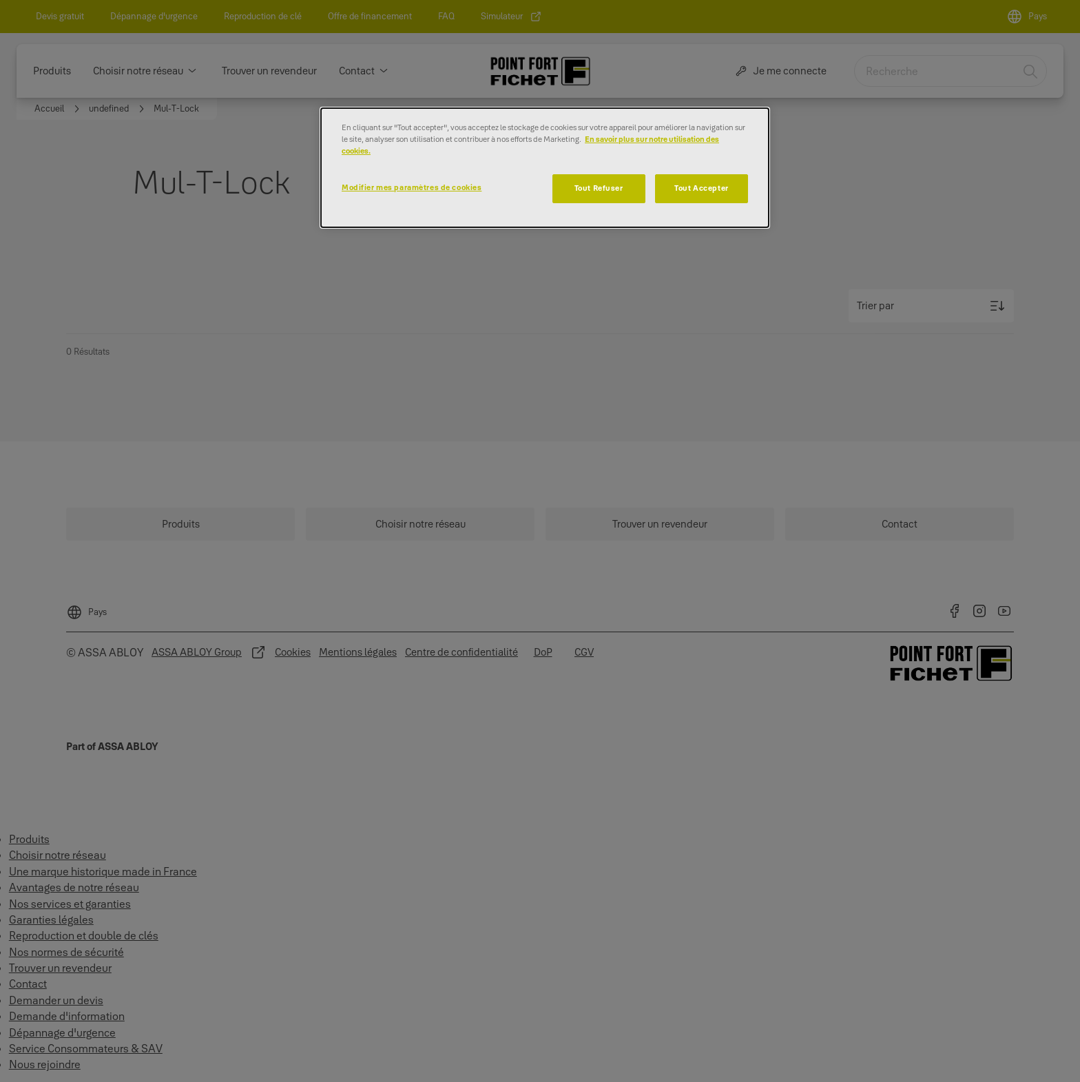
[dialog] (545, 167)
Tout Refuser (598, 188)
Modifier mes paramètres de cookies (411, 187)
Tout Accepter (701, 188)
